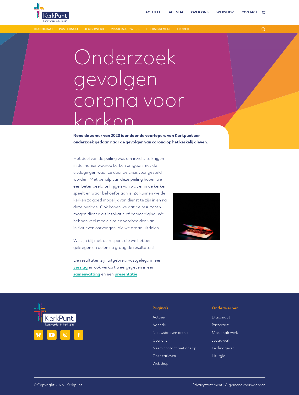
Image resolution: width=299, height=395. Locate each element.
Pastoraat (69, 29)
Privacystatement (207, 385)
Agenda (176, 12)
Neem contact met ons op (174, 348)
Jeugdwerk (94, 29)
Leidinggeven (158, 29)
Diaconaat (43, 29)
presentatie (126, 274)
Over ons (200, 12)
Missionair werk (125, 29)
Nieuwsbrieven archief (171, 333)
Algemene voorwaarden (245, 385)
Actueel (153, 12)
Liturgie (182, 29)
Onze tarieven (164, 356)
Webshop (225, 12)
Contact (249, 12)
